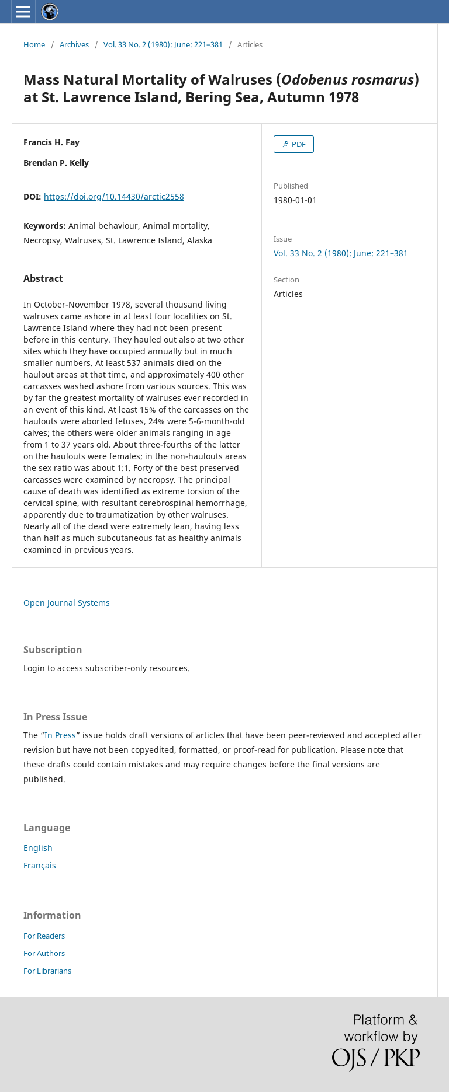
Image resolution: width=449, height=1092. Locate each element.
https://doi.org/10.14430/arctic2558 (114, 196)
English (38, 847)
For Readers (44, 935)
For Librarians (47, 970)
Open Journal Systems (66, 602)
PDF (298, 144)
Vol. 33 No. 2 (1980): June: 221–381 (163, 44)
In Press (60, 735)
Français (39, 865)
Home (34, 44)
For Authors (44, 953)
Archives (74, 44)
